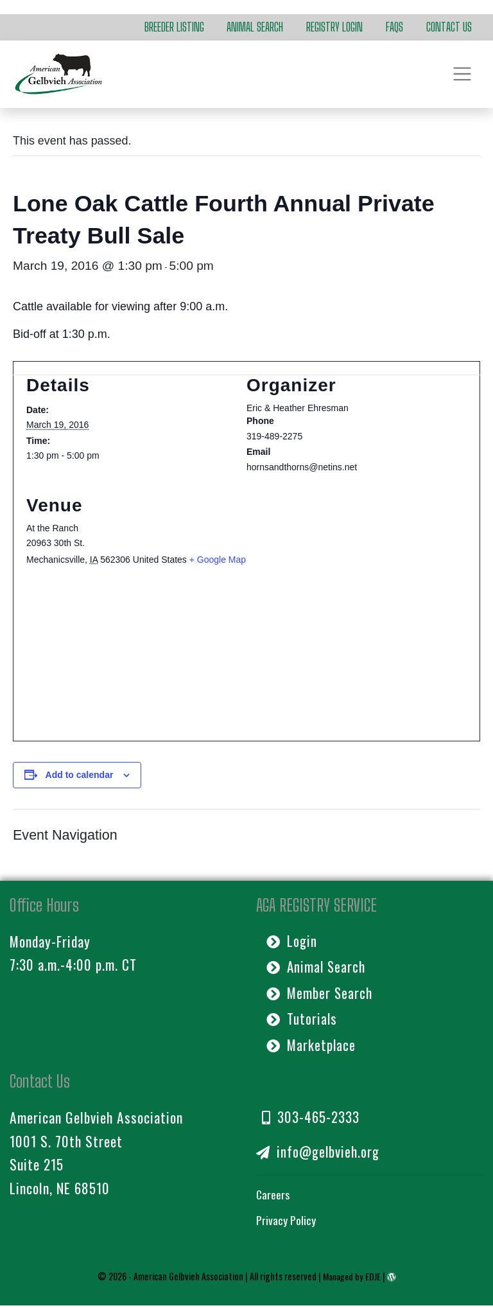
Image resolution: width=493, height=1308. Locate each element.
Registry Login (334, 27)
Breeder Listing (174, 27)
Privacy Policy (286, 1223)
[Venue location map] (246, 664)
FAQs (394, 27)
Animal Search (255, 27)
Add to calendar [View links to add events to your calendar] (80, 775)
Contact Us (449, 27)
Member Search (320, 994)
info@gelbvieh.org (319, 1154)
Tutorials (302, 1020)
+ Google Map (217, 559)
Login (292, 941)
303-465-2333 (310, 1119)
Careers (273, 1197)
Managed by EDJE (352, 1279)
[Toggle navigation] (462, 74)
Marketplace (311, 1046)
